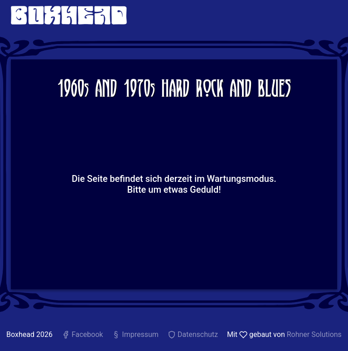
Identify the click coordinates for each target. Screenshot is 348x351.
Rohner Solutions (314, 334)
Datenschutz (193, 334)
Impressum (135, 334)
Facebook (82, 334)
